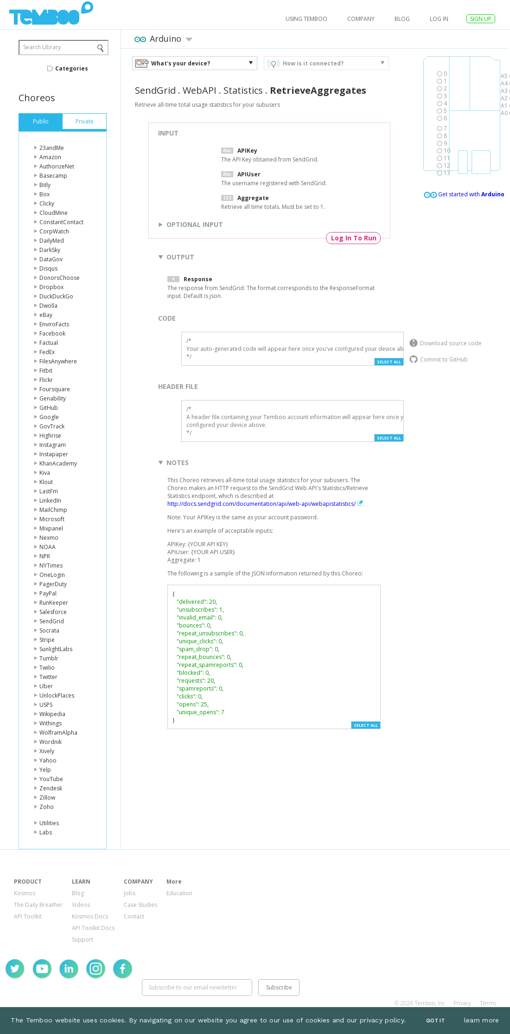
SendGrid (51, 621)
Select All (389, 362)
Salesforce (53, 612)
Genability (52, 398)
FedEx (47, 352)
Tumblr (48, 658)
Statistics (243, 90)
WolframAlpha (58, 733)
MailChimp (53, 510)
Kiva (44, 473)
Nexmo (48, 538)
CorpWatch (54, 231)
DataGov (51, 259)
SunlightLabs (55, 649)
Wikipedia (52, 714)
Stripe (47, 640)
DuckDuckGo (56, 296)
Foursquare (54, 389)
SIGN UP (480, 19)
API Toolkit (28, 916)
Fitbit (45, 371)
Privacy (462, 1003)
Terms (488, 1003)
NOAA (47, 547)
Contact (134, 916)
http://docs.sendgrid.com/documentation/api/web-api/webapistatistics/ (261, 504)
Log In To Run (353, 237)
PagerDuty (53, 584)
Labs (45, 832)
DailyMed (51, 241)
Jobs (129, 893)
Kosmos (24, 893)
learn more (481, 1020)
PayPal (48, 593)
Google (49, 417)
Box (44, 194)
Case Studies (140, 905)
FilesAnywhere (58, 361)
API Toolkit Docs (93, 928)
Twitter (48, 677)
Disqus (48, 268)
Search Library (42, 47)
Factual (48, 343)
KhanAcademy (58, 463)
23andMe (51, 148)
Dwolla (48, 306)
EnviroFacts (54, 324)
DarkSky (49, 250)
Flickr (46, 380)
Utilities (49, 823)
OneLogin (52, 575)
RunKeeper (53, 603)
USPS (45, 705)
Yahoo (48, 760)
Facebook (52, 333)
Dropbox (51, 287)
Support (82, 940)
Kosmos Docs (90, 916)
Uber (46, 686)
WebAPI (200, 90)
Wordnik (50, 742)
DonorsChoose (59, 278)
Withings (50, 723)
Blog (402, 19)
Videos (81, 905)
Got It (435, 1021)
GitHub (48, 408)
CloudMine (53, 213)
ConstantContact (61, 222)
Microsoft (51, 519)
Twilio (47, 668)
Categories (71, 68)
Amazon (50, 157)
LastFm (48, 491)
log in (439, 19)
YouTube (51, 779)
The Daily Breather (38, 905)
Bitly (45, 185)
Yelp (45, 770)
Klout (46, 482)
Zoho (46, 807)
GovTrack (51, 426)
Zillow (47, 797)
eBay (45, 315)
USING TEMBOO (306, 19)
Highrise (50, 435)
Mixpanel (51, 528)
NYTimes (51, 565)
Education (179, 893)
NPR (44, 556)
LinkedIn (50, 500)
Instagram (52, 445)
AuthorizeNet (56, 166)
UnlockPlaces (56, 695)
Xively (46, 751)
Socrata (49, 630)
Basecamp (53, 176)
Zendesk (50, 788)
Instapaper (53, 454)
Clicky (46, 203)
